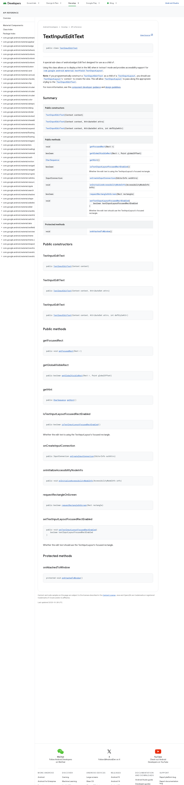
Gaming (65, 777)
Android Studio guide (144, 780)
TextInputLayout (126, 76)
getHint (94, 160)
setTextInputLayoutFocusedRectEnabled (109, 201)
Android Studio (172, 3)
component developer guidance (86, 87)
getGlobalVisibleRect (100, 153)
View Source (145, 35)
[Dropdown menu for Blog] (117, 3)
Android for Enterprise (47, 781)
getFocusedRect (97, 146)
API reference (11, 13)
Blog (112, 3)
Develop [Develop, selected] (72, 3)
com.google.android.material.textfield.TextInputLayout (73, 70)
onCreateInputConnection (102, 178)
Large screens (92, 777)
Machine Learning (69, 781)
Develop (64, 27)
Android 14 (115, 781)
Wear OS (90, 781)
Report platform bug (168, 777)
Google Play (91, 3)
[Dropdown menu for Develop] (79, 3)
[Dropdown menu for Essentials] (39, 3)
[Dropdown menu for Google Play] (100, 3)
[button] (17, 38)
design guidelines (113, 87)
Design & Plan (52, 3)
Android (41, 777)
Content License (109, 595)
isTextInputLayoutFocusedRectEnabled (109, 167)
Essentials (31, 3)
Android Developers (50, 27)
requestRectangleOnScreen (103, 194)
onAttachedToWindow (100, 231)
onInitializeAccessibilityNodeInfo (108, 185)
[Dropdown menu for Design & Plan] (61, 3)
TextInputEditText (68, 48)
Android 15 (115, 777)
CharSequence (52, 160)
